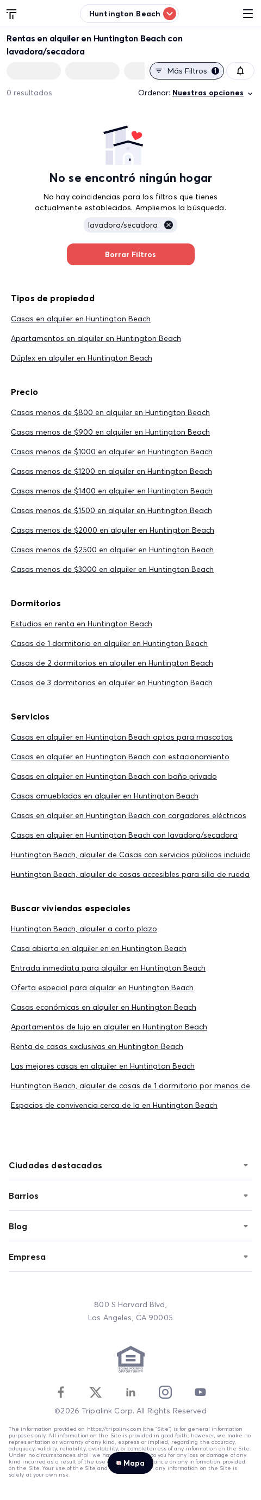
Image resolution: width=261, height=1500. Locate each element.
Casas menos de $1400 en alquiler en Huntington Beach (112, 491)
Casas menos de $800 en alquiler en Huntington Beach (110, 412)
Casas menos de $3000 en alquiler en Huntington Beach (112, 569)
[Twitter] (95, 1392)
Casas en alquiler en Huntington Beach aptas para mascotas (122, 737)
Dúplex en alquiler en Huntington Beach (81, 358)
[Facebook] (60, 1392)
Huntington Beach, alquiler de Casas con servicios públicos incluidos (133, 854)
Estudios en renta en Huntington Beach (81, 624)
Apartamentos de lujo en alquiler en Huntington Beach (109, 1027)
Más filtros (186, 71)
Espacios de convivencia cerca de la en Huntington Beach (114, 1105)
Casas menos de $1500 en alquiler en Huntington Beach (111, 510)
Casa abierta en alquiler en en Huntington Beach (99, 948)
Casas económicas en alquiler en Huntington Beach (103, 1007)
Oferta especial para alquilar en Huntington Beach (102, 987)
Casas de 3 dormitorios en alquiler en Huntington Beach (112, 682)
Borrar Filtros (131, 254)
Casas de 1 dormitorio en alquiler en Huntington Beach (109, 643)
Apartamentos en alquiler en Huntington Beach (96, 338)
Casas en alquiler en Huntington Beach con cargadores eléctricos (128, 815)
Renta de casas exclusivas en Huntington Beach (97, 1046)
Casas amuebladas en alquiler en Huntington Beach (104, 796)
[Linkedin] (130, 1392)
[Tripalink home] (12, 13)
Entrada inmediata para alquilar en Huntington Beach (108, 968)
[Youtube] (200, 1392)
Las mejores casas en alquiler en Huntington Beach (103, 1066)
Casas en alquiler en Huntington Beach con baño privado (114, 776)
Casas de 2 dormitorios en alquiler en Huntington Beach (112, 663)
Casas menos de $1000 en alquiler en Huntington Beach (112, 451)
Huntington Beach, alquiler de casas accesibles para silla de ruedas (132, 874)
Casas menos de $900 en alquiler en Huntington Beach (110, 432)
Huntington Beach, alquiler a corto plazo (84, 929)
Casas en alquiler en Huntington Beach (81, 319)
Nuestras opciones (213, 93)
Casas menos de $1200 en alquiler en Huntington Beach (111, 471)
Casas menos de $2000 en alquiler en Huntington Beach (112, 530)
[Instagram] (165, 1392)
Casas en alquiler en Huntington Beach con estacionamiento (120, 756)
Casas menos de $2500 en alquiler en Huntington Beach (112, 549)
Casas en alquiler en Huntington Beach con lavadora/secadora (124, 835)
